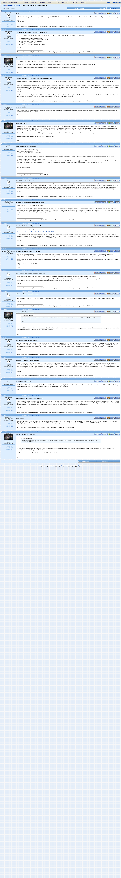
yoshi (8, 250)
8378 (12, 115)
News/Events (35, 2)
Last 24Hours (49, 465)
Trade (68, 2)
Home (4, 5)
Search (77, 2)
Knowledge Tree (35, 11)
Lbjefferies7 (8, 201)
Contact (83, 2)
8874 (12, 426)
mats (8, 380)
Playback (51, 2)
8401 (12, 211)
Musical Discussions (14, 5)
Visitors (58, 2)
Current (27, 2)
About (21, 2)
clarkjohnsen (8, 106)
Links (72, 2)
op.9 (8, 145)
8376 (12, 90)
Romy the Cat (8, 12)
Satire (62, 2)
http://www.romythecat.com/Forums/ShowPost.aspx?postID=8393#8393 (35, 232)
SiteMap (60, 465)
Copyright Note (78, 465)
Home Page (41, 465)
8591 (12, 326)
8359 (12, 26)
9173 (12, 449)
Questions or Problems (68, 465)
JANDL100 (8, 56)
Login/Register (116, 2)
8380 (12, 138)
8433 (12, 259)
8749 (12, 390)
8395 (12, 155)
